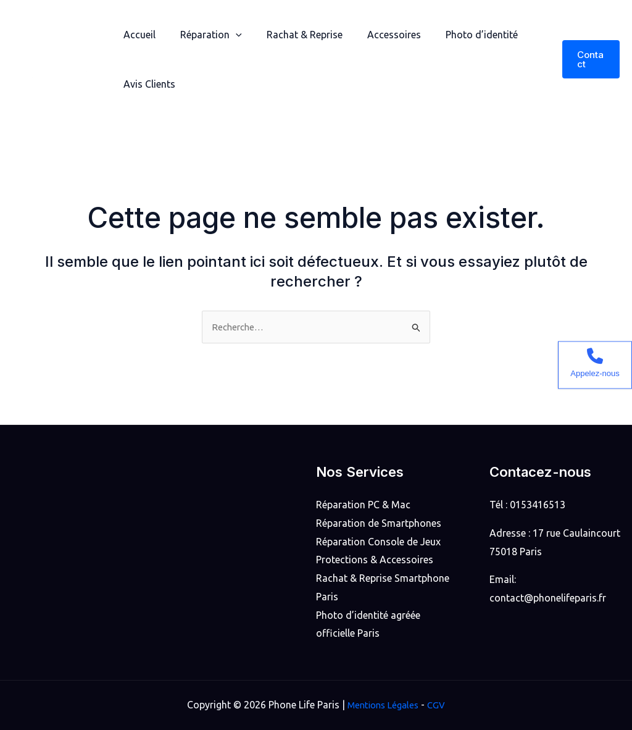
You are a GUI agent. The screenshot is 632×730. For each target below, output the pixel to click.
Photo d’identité (459, 34)
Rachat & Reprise (292, 34)
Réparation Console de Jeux (378, 541)
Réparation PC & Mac (363, 504)
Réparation (204, 34)
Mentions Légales (382, 704)
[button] (589, 59)
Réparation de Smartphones (378, 523)
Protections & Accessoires (374, 559)
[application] (228, 34)
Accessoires (377, 34)
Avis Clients (147, 84)
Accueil (137, 34)
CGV (439, 704)
